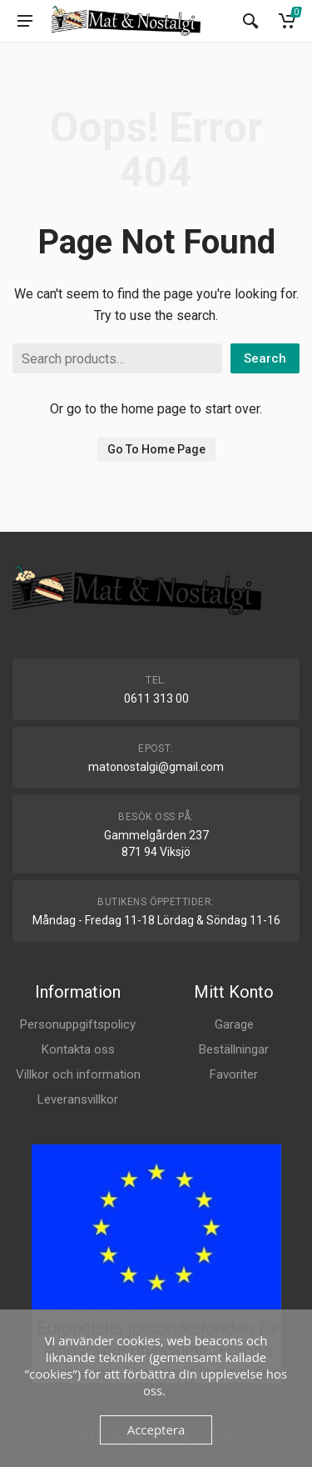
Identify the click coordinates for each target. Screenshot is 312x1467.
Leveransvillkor (77, 1099)
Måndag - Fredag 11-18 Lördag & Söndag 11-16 (156, 920)
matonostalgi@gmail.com (156, 767)
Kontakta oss (78, 1049)
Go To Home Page (156, 449)
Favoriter (234, 1074)
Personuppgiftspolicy (78, 1024)
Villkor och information (78, 1074)
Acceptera (156, 1429)
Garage (234, 1024)
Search (265, 358)
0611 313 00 (156, 698)
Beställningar (234, 1049)
